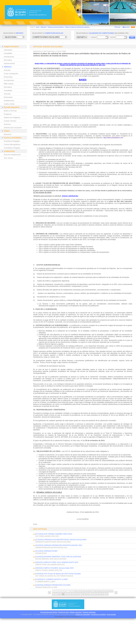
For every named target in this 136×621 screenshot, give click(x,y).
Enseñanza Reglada (12, 141)
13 (83, 591)
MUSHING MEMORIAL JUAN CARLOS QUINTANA (50, 559)
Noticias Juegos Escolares (56, 27)
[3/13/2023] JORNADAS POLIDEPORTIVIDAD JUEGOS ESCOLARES (61, 540)
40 (87, 594)
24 (109, 591)
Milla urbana (8, 84)
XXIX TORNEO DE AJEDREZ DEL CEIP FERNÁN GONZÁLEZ (54, 576)
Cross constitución (11, 74)
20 (100, 591)
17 (92, 591)
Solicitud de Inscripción (13, 128)
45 (100, 594)
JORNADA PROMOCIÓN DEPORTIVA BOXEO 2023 (51, 547)
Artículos (7, 70)
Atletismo (43, 27)
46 (102, 594)
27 (56, 594)
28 (58, 594)
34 (73, 594)
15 (87, 591)
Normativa (8, 60)
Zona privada (111, 614)
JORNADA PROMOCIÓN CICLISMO (46, 587)
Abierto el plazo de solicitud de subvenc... (77, 27)
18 (95, 591)
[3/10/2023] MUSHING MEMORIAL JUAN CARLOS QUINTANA (58, 557)
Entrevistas (8, 77)
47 (105, 594)
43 (95, 594)
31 (66, 594)
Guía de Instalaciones (12, 155)
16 (90, 591)
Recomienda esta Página (48, 612)
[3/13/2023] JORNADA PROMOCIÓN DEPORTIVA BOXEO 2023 (58, 545)
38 (83, 594)
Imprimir (127, 27)
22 (105, 591)
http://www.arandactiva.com (113, 138)
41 (90, 594)
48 (107, 594)
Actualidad (8, 53)
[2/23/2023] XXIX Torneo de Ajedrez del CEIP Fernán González (58, 574)
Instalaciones (9, 101)
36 (78, 594)
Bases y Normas (10, 111)
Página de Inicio (63, 612)
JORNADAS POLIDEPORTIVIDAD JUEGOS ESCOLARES (53, 542)
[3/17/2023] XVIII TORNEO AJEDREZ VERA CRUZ (53, 534)
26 (53, 594)
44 (97, 594)
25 (112, 591)
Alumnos (7, 124)
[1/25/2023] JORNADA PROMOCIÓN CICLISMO (52, 585)
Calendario (8, 50)
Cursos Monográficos (12, 144)
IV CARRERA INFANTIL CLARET (45, 581)
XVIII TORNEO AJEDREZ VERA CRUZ (47, 536)
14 (85, 591)
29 (61, 594)
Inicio (37, 27)
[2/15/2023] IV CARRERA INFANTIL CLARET (51, 579)
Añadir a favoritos (76, 612)
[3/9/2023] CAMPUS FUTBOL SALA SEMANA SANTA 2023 (56, 562)
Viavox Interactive (72, 616)
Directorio (7, 134)
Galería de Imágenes (12, 117)
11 (78, 591)
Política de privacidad (83, 614)
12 (80, 591)
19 (97, 591)
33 (70, 594)
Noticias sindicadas (89, 612)
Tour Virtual (8, 158)
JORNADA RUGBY (41, 553)
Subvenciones (9, 63)
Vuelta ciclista (9, 104)
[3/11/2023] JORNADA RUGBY (46, 551)
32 (68, 594)
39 (85, 594)
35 (75, 594)
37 (80, 594)
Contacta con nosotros (98, 614)
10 (75, 591)
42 (92, 594)
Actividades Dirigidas (12, 148)
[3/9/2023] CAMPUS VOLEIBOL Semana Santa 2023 (54, 568)
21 (102, 591)
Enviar (118, 27)
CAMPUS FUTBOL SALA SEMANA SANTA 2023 (50, 564)
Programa (8, 114)
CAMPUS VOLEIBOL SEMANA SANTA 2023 (48, 570)
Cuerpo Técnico (10, 121)
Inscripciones (9, 57)
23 (107, 591)
